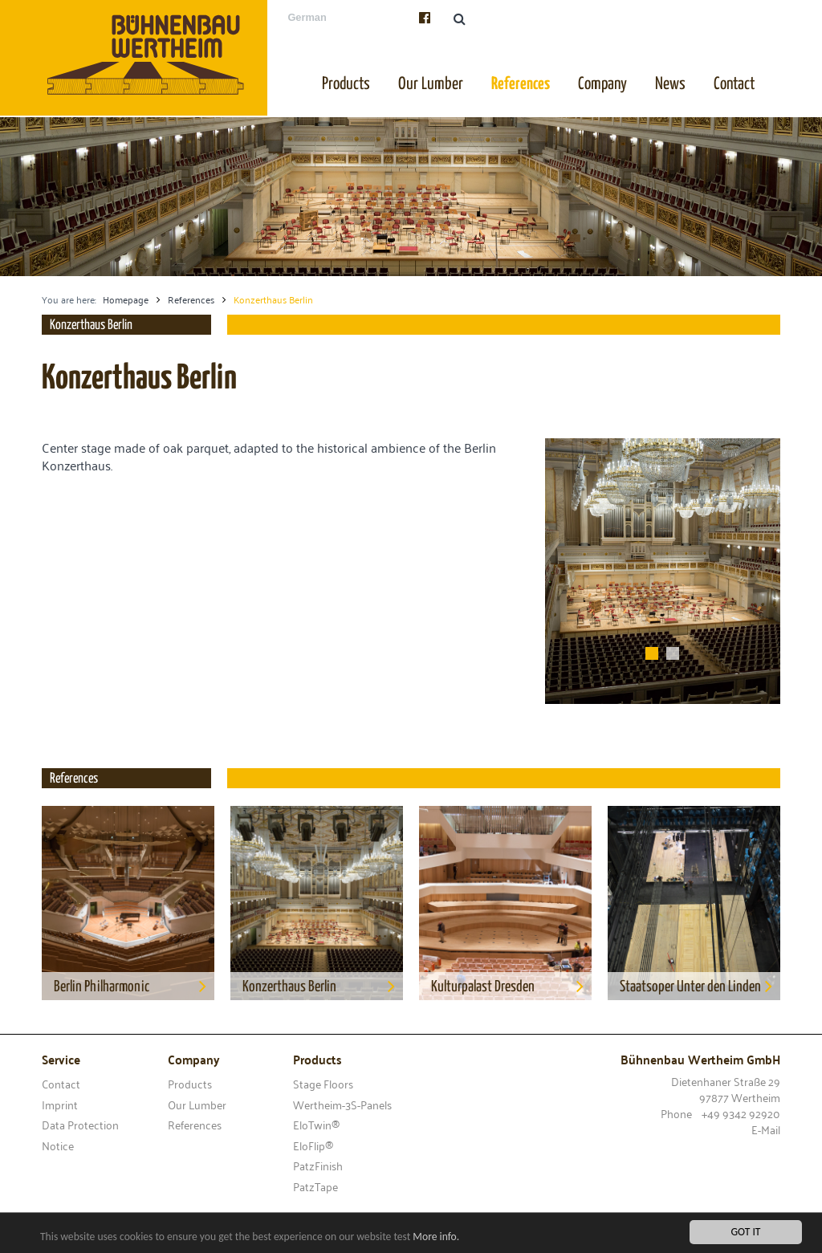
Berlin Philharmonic (134, 986)
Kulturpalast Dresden (511, 986)
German (306, 17)
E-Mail (765, 1129)
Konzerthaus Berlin (322, 986)
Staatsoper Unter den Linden (700, 986)
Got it (746, 1232)
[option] (411, 196)
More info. (436, 1237)
